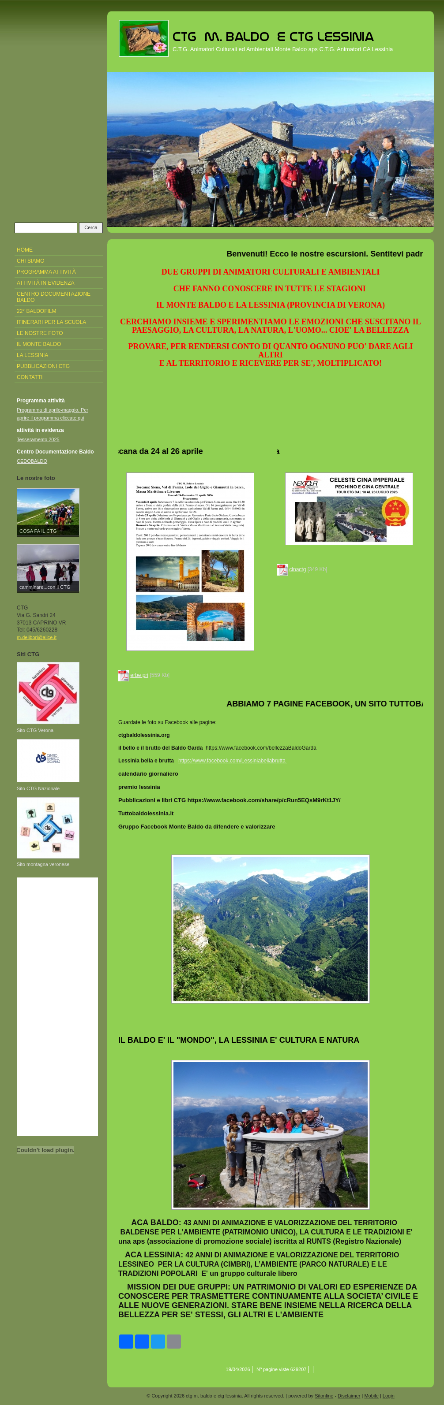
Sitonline (324, 1395)
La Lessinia (32, 355)
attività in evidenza (45, 283)
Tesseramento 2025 (38, 439)
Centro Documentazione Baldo (53, 297)
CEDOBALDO (32, 461)
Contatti (29, 377)
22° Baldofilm (36, 311)
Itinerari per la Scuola (51, 322)
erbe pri (139, 675)
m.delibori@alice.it (36, 637)
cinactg (297, 569)
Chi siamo (31, 261)
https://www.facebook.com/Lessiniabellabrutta (232, 761)
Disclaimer (349, 1395)
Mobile (371, 1395)
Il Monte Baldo (39, 344)
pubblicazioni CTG (43, 366)
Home (25, 250)
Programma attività (46, 272)
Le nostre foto (40, 333)
